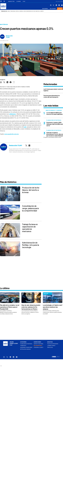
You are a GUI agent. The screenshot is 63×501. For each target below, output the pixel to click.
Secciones (45, 8)
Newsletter (11, 1)
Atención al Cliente (38, 347)
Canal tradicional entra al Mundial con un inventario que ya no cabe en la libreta (25, 11)
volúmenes (12, 114)
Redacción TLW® (9, 36)
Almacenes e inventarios (26, 347)
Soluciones (53, 8)
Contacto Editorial (38, 343)
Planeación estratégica (26, 343)
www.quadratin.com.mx (11, 134)
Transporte (23, 345)
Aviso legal (50, 347)
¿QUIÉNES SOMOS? (51, 345)
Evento (60, 8)
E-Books (19, 1)
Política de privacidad (52, 343)
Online (12, 342)
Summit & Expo (14, 343)
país (25, 127)
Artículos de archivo (25, 349)
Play (24, 1)
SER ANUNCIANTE (38, 345)
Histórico (4, 24)
